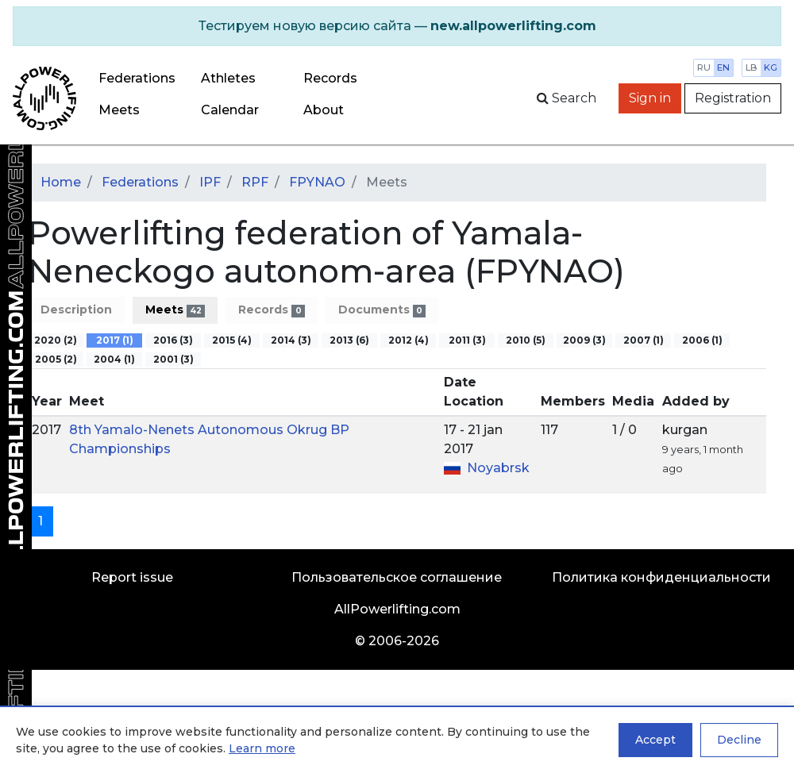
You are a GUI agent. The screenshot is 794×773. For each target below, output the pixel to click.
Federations (136, 78)
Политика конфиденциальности (661, 577)
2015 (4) (232, 340)
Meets (119, 109)
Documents (382, 309)
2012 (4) (408, 340)
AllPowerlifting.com (397, 609)
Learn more (262, 748)
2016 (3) (173, 340)
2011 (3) (467, 340)
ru (704, 67)
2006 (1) (702, 340)
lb (751, 67)
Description (76, 309)
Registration (733, 98)
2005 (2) (56, 359)
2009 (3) (584, 340)
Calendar (230, 109)
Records (271, 309)
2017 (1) (114, 340)
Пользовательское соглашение (396, 577)
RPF (254, 182)
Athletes (228, 78)
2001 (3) (173, 359)
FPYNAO (317, 182)
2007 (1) (643, 340)
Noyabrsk (498, 467)
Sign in (650, 98)
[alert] (397, 26)
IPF (210, 182)
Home (60, 182)
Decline (739, 740)
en (723, 67)
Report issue (132, 577)
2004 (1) (114, 359)
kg (770, 67)
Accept (655, 740)
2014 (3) (291, 340)
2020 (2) (55, 340)
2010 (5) (525, 340)
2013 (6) (349, 340)
